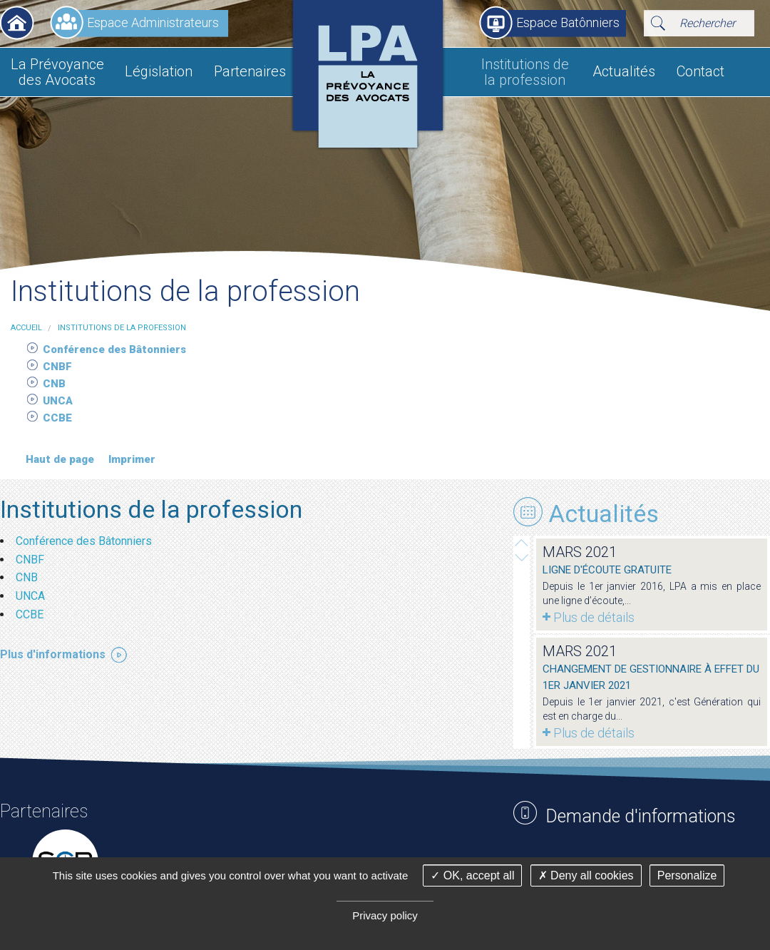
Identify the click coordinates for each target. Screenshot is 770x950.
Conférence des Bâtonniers (116, 349)
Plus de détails (594, 617)
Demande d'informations (640, 816)
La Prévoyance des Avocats (57, 72)
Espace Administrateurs (153, 22)
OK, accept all (472, 875)
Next (521, 542)
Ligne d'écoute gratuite (607, 569)
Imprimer (131, 459)
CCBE (59, 418)
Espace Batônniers (568, 22)
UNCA (59, 400)
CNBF (59, 366)
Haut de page (60, 459)
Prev (521, 557)
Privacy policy (385, 915)
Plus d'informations (53, 654)
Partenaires (250, 71)
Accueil (17, 23)
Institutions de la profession (525, 72)
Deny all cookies (586, 875)
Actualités (623, 71)
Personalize (687, 875)
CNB (55, 383)
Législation (158, 71)
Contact (700, 71)
